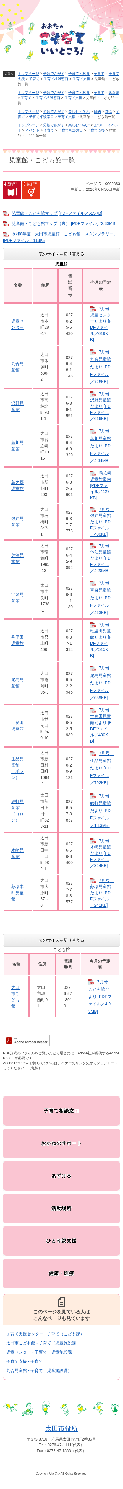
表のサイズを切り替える (61, 254)
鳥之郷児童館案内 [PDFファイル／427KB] (100, 485)
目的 (97, 111)
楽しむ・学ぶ (79, 111)
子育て (99, 74)
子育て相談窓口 (55, 79)
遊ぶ (108, 111)
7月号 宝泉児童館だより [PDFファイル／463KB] (102, 597)
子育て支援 (81, 79)
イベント (32, 130)
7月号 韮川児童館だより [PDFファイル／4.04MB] (102, 445)
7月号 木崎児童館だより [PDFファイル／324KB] (102, 853)
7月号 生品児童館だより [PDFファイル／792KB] (102, 768)
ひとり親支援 (61, 1240)
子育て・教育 (79, 74)
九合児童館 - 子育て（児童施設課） (39, 1370)
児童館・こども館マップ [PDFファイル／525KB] (57, 213)
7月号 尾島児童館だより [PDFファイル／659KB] (102, 682)
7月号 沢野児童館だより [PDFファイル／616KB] (102, 406)
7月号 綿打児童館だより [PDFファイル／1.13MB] (102, 810)
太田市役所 (61, 1428)
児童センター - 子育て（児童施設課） (41, 1352)
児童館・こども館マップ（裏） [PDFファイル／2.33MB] (64, 223)
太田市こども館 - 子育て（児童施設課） (43, 1343)
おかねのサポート (61, 1143)
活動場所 (61, 1208)
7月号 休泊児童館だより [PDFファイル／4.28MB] (102, 558)
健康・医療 (61, 1273)
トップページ (28, 74)
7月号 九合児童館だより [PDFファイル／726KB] (102, 366)
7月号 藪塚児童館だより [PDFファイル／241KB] (102, 893)
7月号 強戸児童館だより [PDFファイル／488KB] (102, 522)
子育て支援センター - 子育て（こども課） (45, 1333)
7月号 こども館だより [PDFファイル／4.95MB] (100, 996)
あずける (61, 1175)
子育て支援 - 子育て (24, 1361)
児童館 (114, 92)
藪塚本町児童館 (17, 892)
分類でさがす (53, 74)
